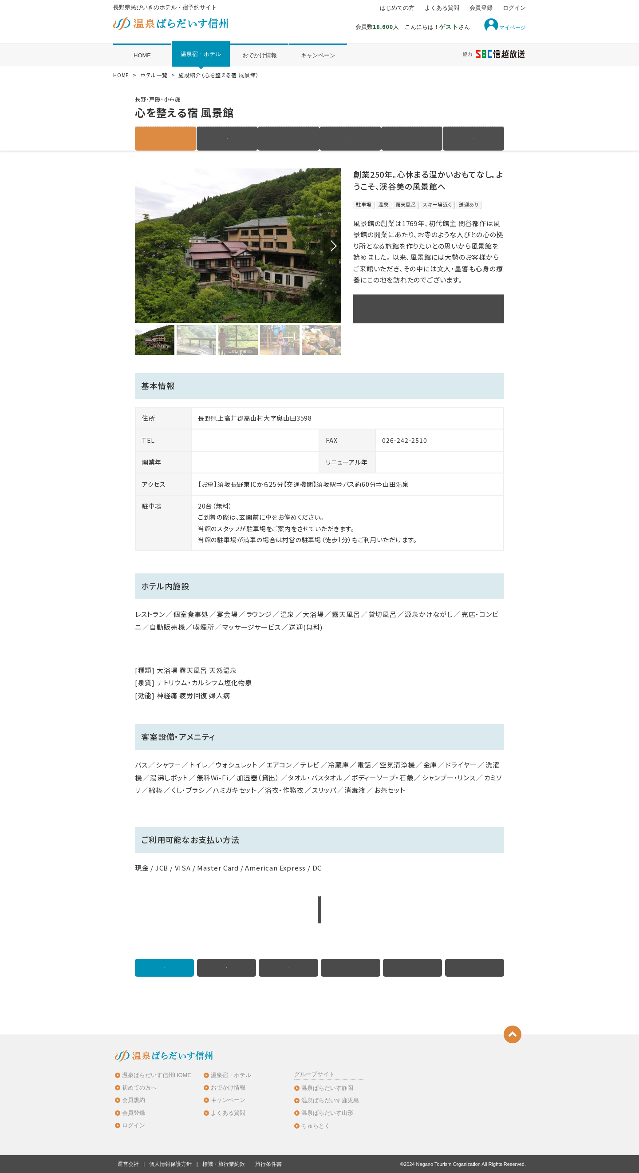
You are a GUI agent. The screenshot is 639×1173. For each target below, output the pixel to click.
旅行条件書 (268, 1164)
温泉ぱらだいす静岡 (327, 1088)
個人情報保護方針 (170, 1164)
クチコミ (473, 138)
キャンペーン (318, 55)
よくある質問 (442, 8)
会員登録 (481, 8)
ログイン (514, 8)
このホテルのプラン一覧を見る (429, 308)
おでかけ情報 (259, 55)
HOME (142, 55)
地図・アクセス (412, 138)
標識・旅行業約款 (223, 1164)
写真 (350, 138)
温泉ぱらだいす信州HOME (156, 1075)
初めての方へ (139, 1087)
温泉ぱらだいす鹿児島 (330, 1100)
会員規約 (133, 1100)
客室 (289, 138)
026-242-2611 (220, 440)
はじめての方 (397, 8)
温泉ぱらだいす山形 (327, 1112)
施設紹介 (166, 138)
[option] (238, 245)
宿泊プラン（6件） (227, 138)
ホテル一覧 (154, 75)
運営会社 (128, 1164)
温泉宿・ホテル (201, 54)
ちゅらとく (315, 1125)
